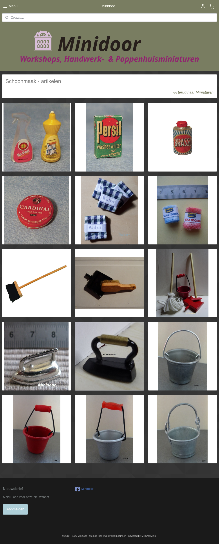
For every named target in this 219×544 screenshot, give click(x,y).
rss (101, 536)
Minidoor (84, 489)
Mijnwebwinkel (149, 536)
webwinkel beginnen (115, 536)
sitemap (93, 536)
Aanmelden (15, 509)
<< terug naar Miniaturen (193, 92)
